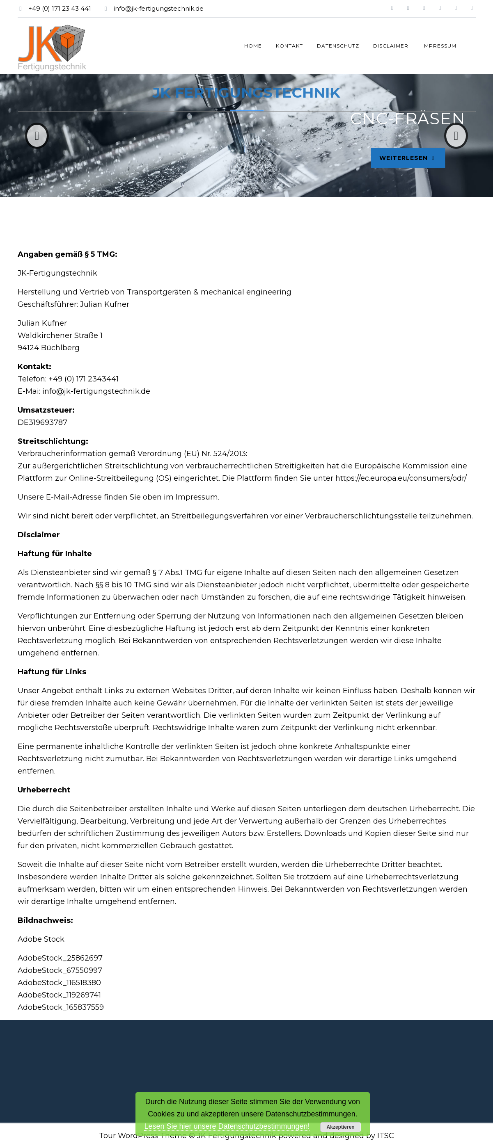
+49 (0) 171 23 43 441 (59, 8)
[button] (37, 135)
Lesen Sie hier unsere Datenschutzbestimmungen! (227, 1126)
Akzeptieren (341, 1127)
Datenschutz (338, 46)
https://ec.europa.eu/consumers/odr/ (401, 478)
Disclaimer (390, 46)
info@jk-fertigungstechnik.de (159, 8)
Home (253, 46)
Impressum (439, 46)
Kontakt (289, 46)
